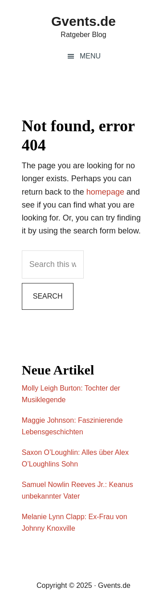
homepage (105, 191)
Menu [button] (90, 56)
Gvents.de (83, 21)
